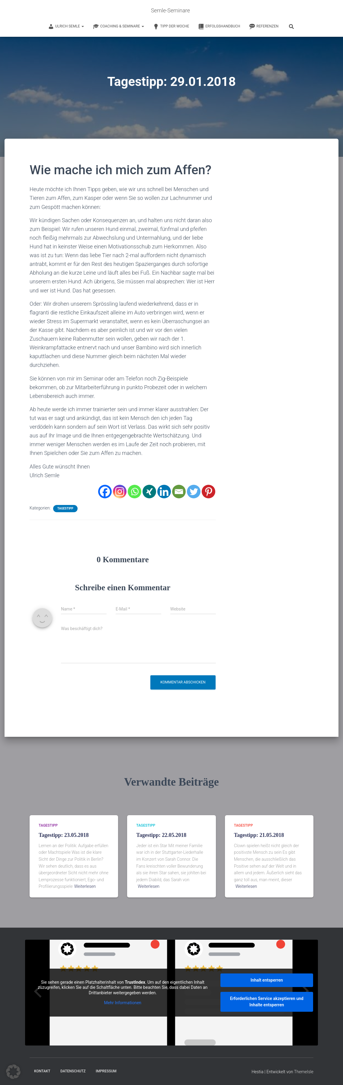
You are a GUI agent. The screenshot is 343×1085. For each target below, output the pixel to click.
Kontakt (42, 1071)
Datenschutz (73, 1071)
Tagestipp (65, 508)
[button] (13, 1071)
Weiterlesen (85, 886)
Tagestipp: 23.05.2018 (64, 835)
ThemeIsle (303, 1071)
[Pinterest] (208, 491)
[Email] (179, 491)
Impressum (106, 1071)
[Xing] (149, 491)
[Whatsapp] (134, 491)
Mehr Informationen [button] (122, 1002)
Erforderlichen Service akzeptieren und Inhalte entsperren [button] (266, 1001)
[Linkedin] (164, 491)
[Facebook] (105, 491)
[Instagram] (120, 491)
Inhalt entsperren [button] (267, 980)
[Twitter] (193, 491)
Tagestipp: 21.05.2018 (259, 835)
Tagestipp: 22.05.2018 (161, 835)
